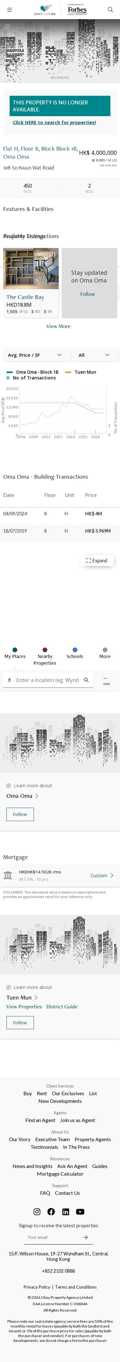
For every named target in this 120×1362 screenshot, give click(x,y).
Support (60, 1185)
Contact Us (67, 1193)
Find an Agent (40, 1120)
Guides (100, 1166)
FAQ (45, 1193)
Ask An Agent (72, 1166)
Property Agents (93, 1139)
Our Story (19, 1139)
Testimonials (44, 1147)
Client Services (60, 1086)
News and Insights (32, 1166)
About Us (60, 1131)
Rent (42, 1093)
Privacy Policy (37, 1287)
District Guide (62, 1006)
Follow (20, 814)
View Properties (24, 1006)
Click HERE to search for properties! (54, 122)
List (93, 1093)
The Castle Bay (25, 297)
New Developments (60, 1101)
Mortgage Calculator (60, 1174)
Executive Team (52, 1139)
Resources (60, 1158)
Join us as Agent (77, 1120)
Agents (60, 1112)
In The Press (76, 1147)
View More (58, 326)
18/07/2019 (15, 531)
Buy (27, 1093)
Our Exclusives (68, 1093)
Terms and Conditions (76, 1287)
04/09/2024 (15, 513)
